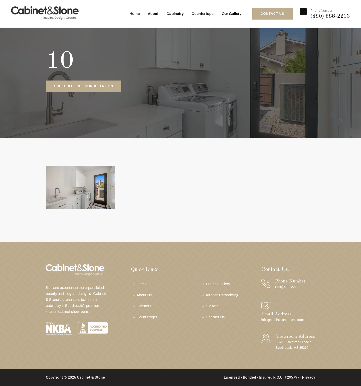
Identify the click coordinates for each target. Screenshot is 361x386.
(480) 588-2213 (330, 16)
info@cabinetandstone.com (282, 320)
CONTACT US (272, 13)
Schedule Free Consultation (83, 86)
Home (135, 14)
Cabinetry (174, 14)
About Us (144, 295)
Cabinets (144, 306)
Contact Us (215, 317)
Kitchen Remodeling (222, 295)
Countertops (203, 14)
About (153, 14)
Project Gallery (218, 284)
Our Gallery (231, 14)
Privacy (308, 377)
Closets (212, 306)
